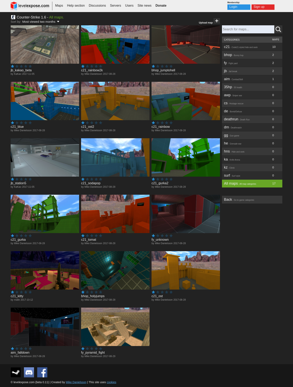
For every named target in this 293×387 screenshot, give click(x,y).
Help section (76, 5)
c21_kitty (17, 296)
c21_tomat (88, 239)
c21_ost (157, 296)
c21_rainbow (161, 126)
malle (17, 299)
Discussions (97, 5)
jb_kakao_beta (21, 70)
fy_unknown (160, 239)
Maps (59, 5)
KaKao (17, 74)
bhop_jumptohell (163, 70)
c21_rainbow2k (92, 70)
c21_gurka (18, 239)
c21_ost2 (87, 126)
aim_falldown (20, 352)
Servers (115, 5)
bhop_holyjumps (93, 296)
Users (129, 5)
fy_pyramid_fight (93, 352)
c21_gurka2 (160, 183)
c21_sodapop (90, 183)
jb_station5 (18, 183)
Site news (144, 5)
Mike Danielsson (93, 74)
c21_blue (17, 126)
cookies (111, 382)
